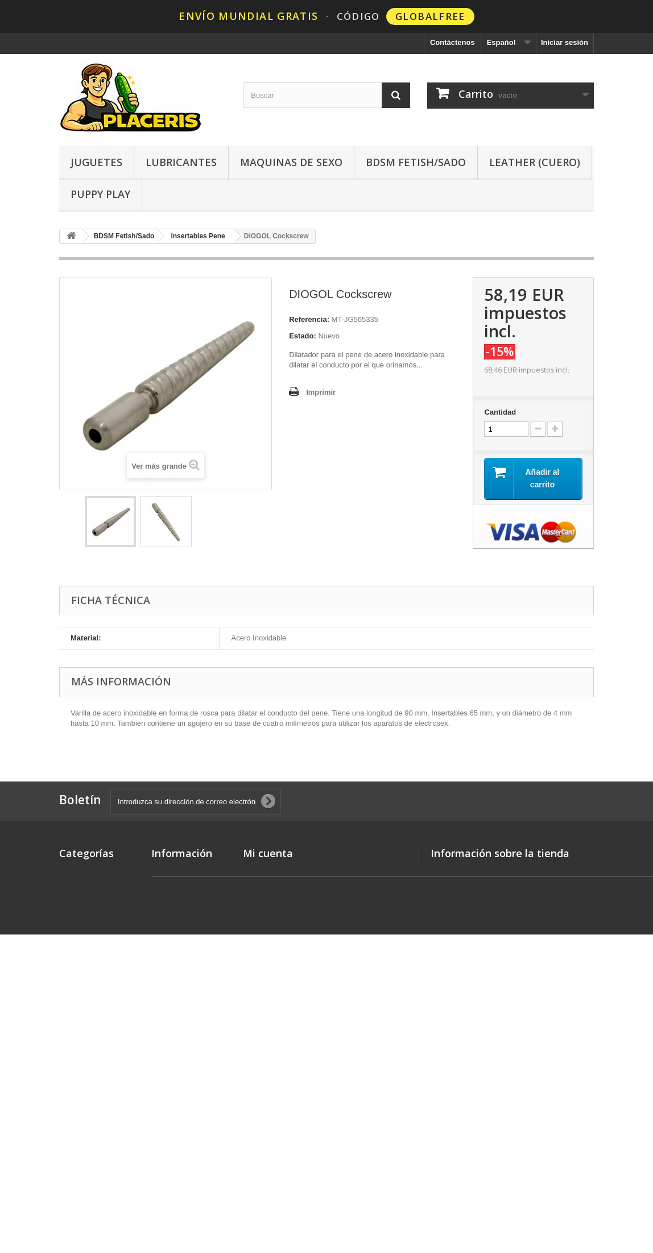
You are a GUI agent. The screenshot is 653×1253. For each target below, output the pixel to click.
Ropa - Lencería (87, 1074)
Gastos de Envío (180, 896)
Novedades (78, 871)
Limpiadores (81, 1103)
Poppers (74, 926)
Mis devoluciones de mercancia (298, 886)
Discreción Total (179, 951)
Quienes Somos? (181, 1016)
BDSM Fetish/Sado (416, 162)
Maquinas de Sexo (291, 162)
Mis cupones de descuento (290, 945)
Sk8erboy (76, 956)
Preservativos (83, 1000)
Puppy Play (100, 194)
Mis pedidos (264, 871)
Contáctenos (452, 42)
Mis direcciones (271, 916)
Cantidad (500, 412)
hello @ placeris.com (507, 930)
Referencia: (309, 319)
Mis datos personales (280, 931)
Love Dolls (78, 941)
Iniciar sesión (564, 42)
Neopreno (76, 1044)
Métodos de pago (181, 936)
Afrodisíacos (81, 1089)
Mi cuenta (268, 853)
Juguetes (96, 162)
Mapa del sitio (175, 1031)
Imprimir (321, 392)
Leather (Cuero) (534, 162)
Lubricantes (181, 162)
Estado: (302, 336)
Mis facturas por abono (283, 901)
